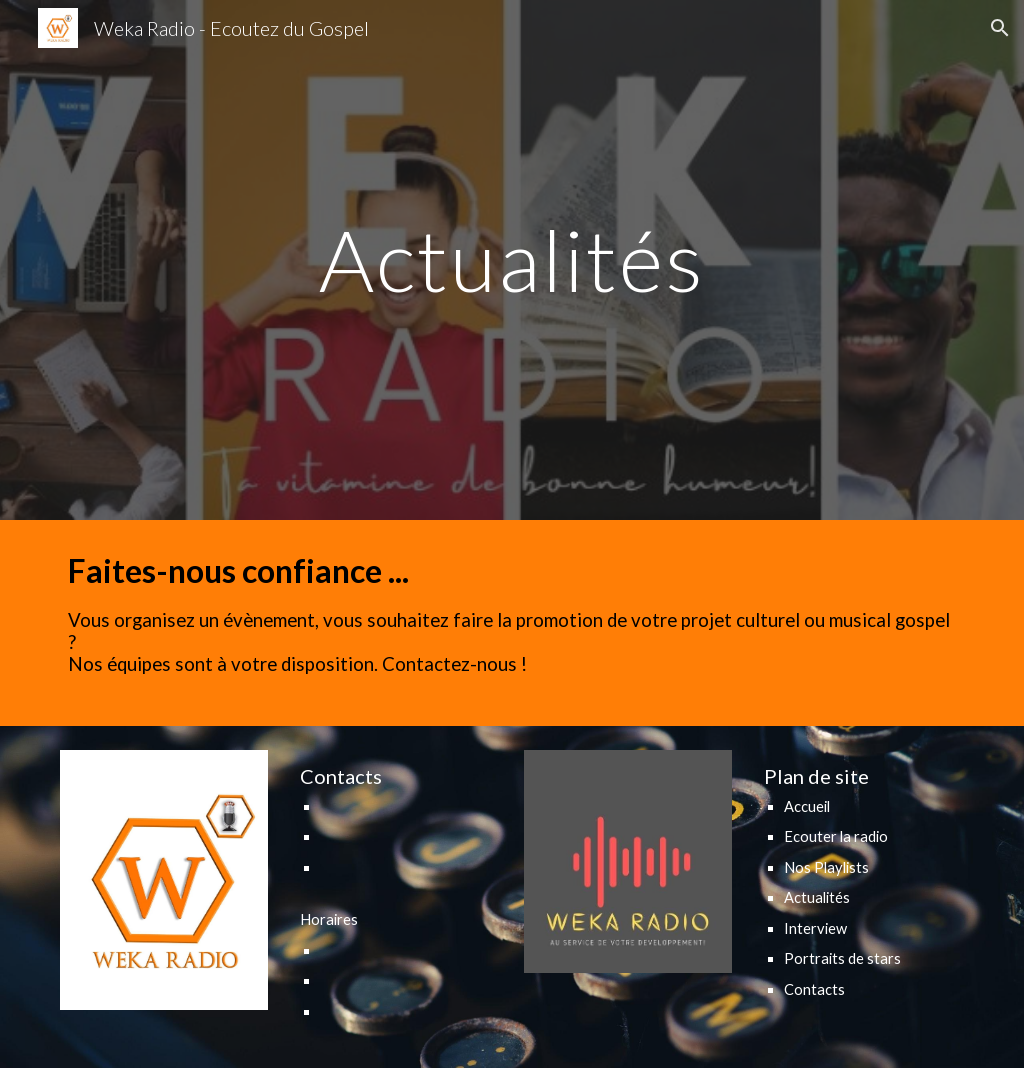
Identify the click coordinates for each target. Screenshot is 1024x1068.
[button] (1000, 28)
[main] (511, 259)
